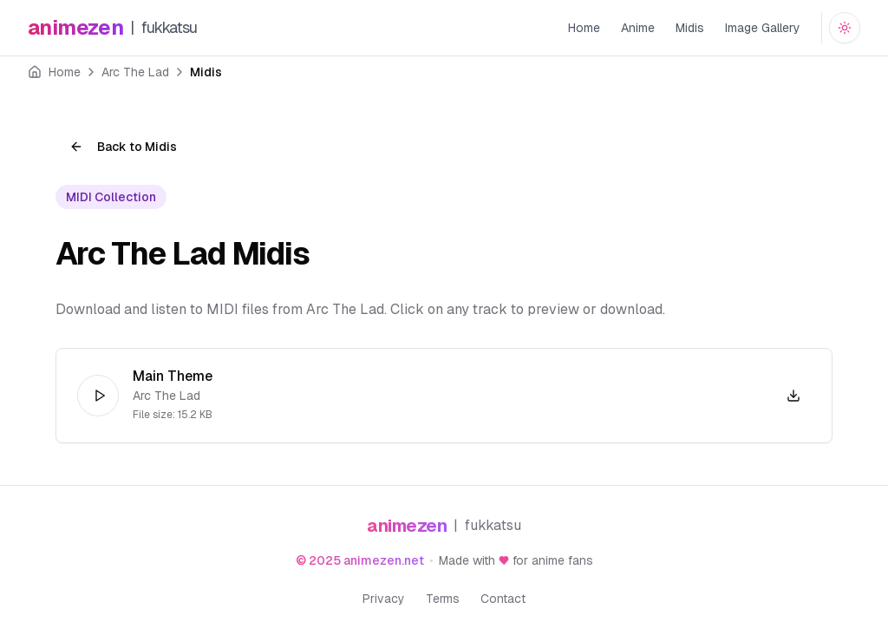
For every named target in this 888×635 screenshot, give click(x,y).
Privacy (383, 598)
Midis (690, 28)
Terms (443, 598)
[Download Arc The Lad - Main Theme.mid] (793, 395)
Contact (503, 598)
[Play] (98, 395)
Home (584, 28)
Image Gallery (762, 28)
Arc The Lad (135, 72)
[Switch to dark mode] (844, 27)
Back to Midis (123, 146)
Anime (638, 28)
